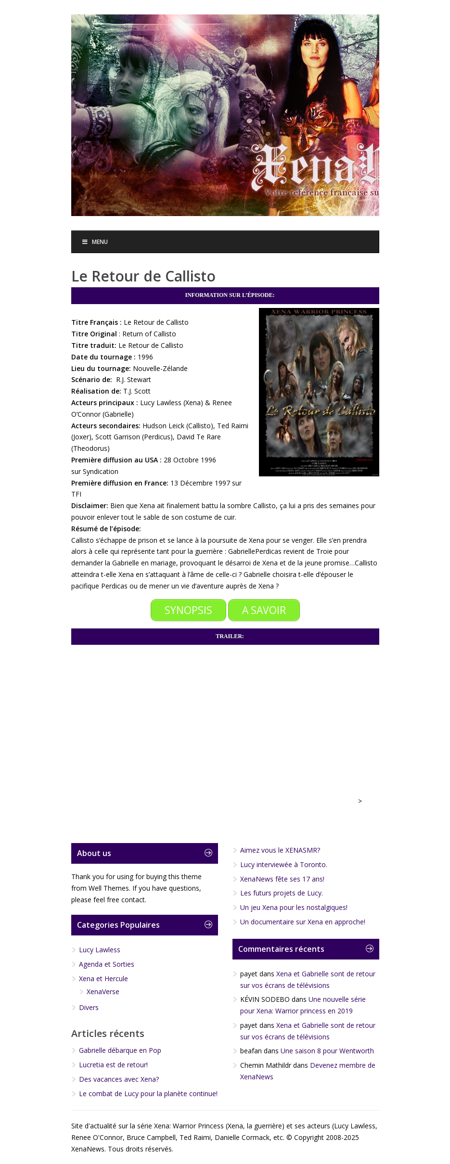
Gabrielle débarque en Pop (120, 1050)
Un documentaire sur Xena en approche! (302, 921)
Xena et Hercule (103, 978)
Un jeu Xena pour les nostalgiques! (293, 907)
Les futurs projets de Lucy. (281, 892)
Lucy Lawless (99, 949)
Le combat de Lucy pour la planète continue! (148, 1093)
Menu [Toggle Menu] (94, 242)
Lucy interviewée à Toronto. (283, 864)
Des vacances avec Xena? (119, 1078)
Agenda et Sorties (106, 964)
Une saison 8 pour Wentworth (327, 1050)
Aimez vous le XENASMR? (280, 849)
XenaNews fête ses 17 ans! (282, 878)
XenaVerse (103, 991)
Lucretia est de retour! (113, 1064)
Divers (89, 1006)
